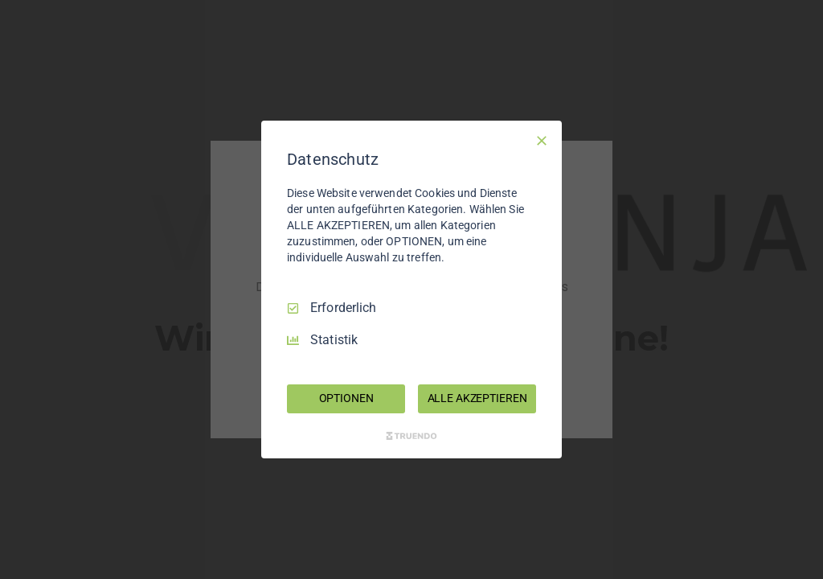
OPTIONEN (346, 398)
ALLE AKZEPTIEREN (477, 398)
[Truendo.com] (411, 435)
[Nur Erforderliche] (542, 141)
